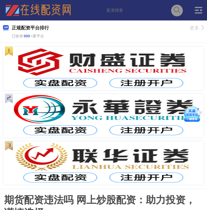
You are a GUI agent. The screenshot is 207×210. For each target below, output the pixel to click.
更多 (197, 27)
